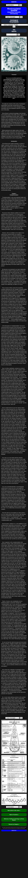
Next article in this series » (14, 810)
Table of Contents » (14, 814)
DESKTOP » (14, 1)
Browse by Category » (14, 824)
